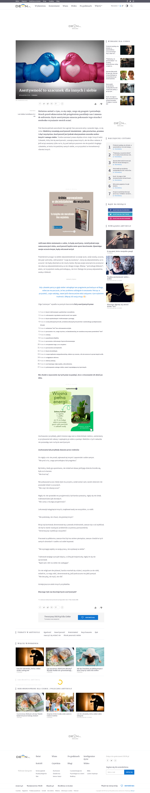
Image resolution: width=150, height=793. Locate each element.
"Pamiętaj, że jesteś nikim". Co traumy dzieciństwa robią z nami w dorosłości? (112, 63)
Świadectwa (56, 773)
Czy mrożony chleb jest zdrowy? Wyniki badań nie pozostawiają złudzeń (59, 670)
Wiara (65, 6)
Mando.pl (50, 786)
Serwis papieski (40, 771)
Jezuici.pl (19, 786)
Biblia (17, 1)
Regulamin (25, 791)
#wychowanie (86, 632)
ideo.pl (132, 791)
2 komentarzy (117, 149)
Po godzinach (86, 6)
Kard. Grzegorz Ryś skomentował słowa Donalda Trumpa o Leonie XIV (112, 100)
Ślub (37, 776)
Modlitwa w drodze (34, 1)
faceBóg (51, 1)
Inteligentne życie (89, 757)
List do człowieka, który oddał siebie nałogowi (28, 669)
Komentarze (54, 6)
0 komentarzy (117, 172)
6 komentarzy (117, 157)
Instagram (133, 1)
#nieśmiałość (73, 632)
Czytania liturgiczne (76, 771)
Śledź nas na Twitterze (119, 214)
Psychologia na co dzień (114, 280)
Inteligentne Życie (24, 95)
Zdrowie (19, 717)
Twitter (130, 1)
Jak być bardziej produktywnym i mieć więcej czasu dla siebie (90, 669)
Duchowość (56, 771)
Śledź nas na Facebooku (120, 210)
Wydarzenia (40, 6)
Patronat (76, 791)
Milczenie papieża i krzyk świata (121, 185)
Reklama (57, 791)
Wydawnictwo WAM (34, 786)
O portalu (18, 791)
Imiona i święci (57, 776)
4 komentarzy (117, 164)
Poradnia (34, 95)
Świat (38, 756)
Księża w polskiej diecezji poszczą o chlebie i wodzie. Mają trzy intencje (122, 193)
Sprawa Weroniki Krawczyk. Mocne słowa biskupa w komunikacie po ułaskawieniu (111, 75)
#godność (47, 632)
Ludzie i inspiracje (92, 773)
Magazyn (24, 1)
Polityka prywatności (34, 791)
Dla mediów (50, 791)
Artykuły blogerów (41, 773)
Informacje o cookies (66, 791)
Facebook (127, 1)
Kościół (39, 763)
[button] (126, 5)
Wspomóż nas (88, 617)
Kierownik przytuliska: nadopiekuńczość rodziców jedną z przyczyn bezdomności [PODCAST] (112, 89)
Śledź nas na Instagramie (120, 218)
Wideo (74, 6)
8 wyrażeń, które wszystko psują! (120, 251)
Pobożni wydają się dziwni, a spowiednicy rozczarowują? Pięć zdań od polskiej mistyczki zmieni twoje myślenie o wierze (112, 52)
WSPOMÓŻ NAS (127, 786)
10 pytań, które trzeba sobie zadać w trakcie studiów (59, 715)
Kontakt (44, 791)
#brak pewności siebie (72, 635)
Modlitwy (72, 776)
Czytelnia (56, 763)
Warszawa (114, 5)
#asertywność (59, 632)
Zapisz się (129, 772)
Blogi (44, 1)
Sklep (58, 1)
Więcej (98, 6)
